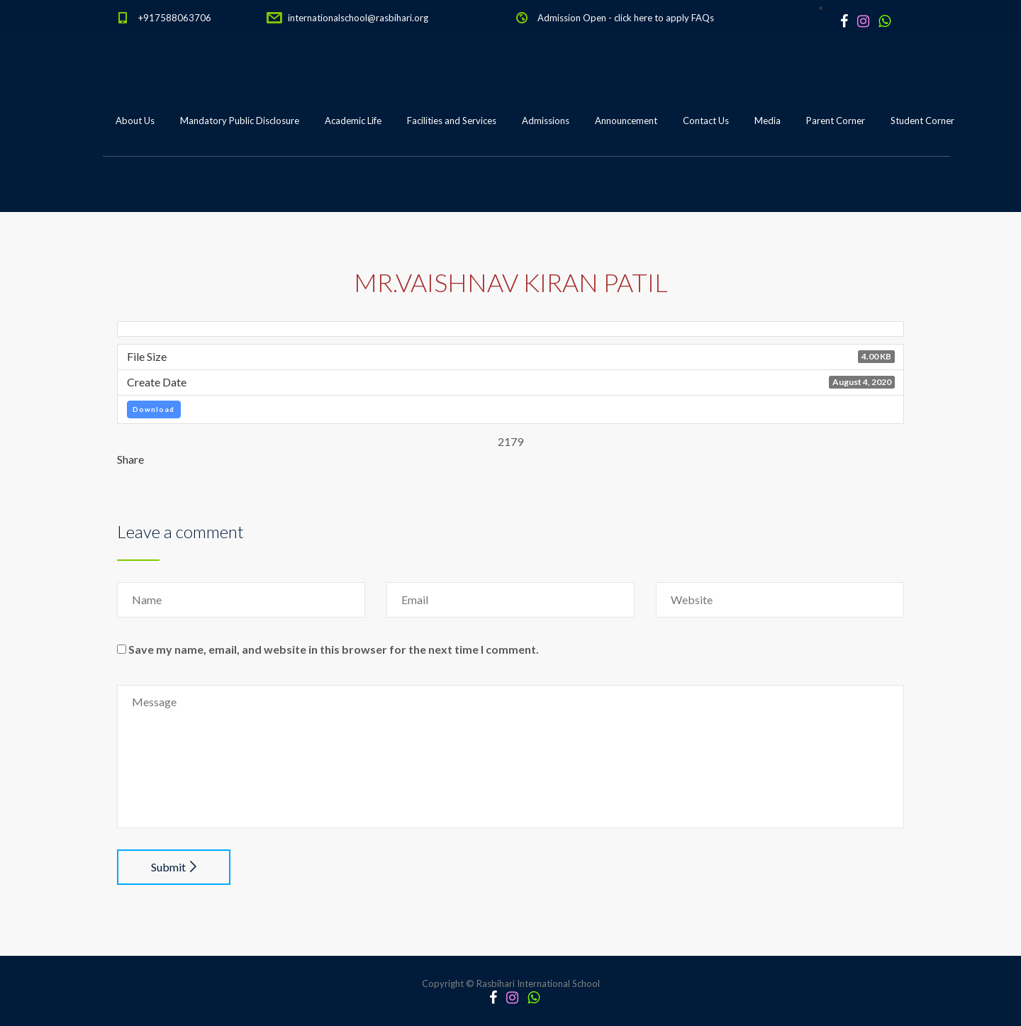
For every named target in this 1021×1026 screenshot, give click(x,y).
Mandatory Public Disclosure (239, 120)
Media (767, 120)
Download (153, 409)
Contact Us (706, 120)
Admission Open (571, 17)
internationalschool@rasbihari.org (358, 17)
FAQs (702, 17)
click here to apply (651, 17)
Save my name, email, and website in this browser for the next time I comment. (333, 649)
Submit (173, 867)
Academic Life (353, 120)
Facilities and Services (451, 120)
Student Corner (922, 120)
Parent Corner (835, 120)
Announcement (626, 120)
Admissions (545, 120)
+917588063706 (174, 17)
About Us (135, 120)
